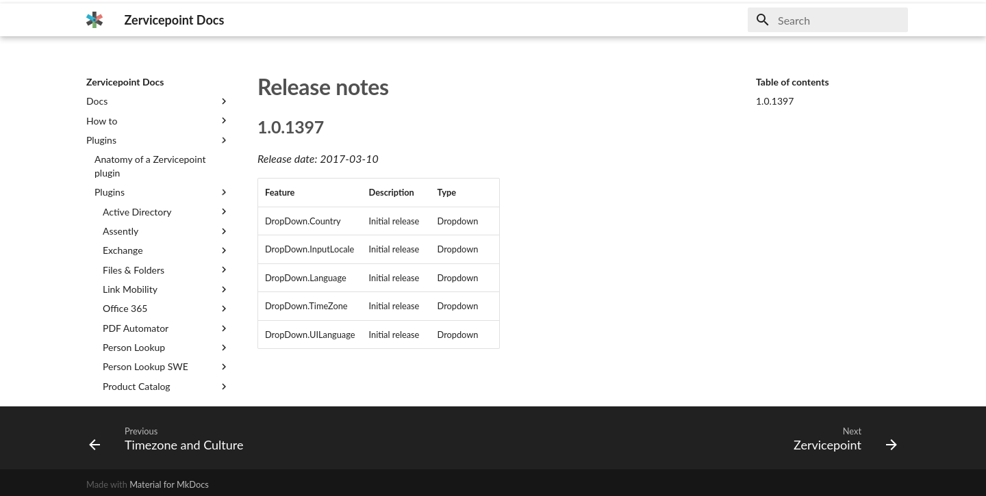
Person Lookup (166, 347)
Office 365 (166, 308)
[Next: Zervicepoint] (841, 438)
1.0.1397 (775, 101)
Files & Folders (166, 269)
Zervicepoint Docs (125, 82)
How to (158, 120)
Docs (158, 101)
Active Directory (166, 211)
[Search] (828, 20)
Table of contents (792, 82)
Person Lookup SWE (166, 367)
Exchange (166, 250)
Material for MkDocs (169, 484)
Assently (166, 231)
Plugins (158, 140)
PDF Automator (166, 328)
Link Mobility (166, 289)
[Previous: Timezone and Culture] (170, 438)
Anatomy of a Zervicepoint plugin (149, 166)
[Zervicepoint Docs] (94, 20)
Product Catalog (166, 386)
